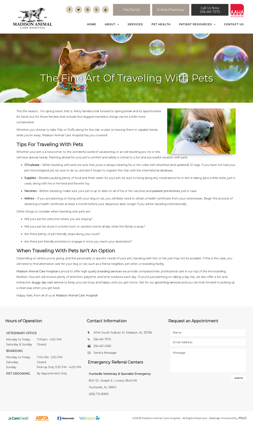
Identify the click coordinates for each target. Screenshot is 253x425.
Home (91, 24)
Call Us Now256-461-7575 (210, 10)
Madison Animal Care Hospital (37, 271)
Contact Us (234, 24)
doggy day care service (48, 282)
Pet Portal (132, 10)
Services (135, 24)
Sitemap (214, 418)
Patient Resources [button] (197, 24)
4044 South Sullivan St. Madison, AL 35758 (122, 332)
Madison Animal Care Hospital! (77, 295)
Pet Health (161, 24)
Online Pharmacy (170, 10)
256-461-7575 (102, 339)
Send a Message (104, 352)
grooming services (168, 282)
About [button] (112, 24)
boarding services (110, 271)
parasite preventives (166, 191)
